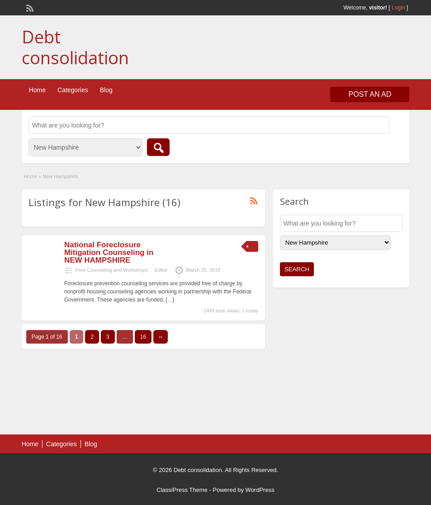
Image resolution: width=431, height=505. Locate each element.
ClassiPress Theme (181, 489)
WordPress (260, 489)
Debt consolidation (75, 47)
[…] (170, 300)
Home (37, 90)
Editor (161, 270)
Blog (106, 90)
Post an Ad (369, 94)
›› (160, 337)
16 (143, 337)
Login (398, 8)
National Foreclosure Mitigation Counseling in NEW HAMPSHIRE (108, 252)
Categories (72, 90)
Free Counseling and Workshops (112, 270)
